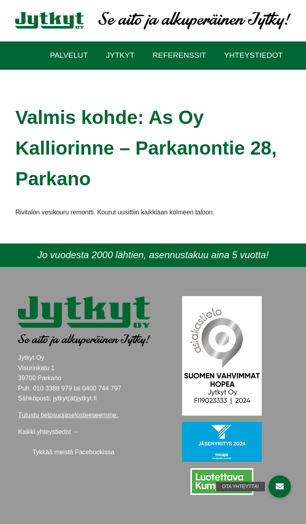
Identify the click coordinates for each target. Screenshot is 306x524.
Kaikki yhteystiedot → (48, 431)
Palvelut (69, 55)
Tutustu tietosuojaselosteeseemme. (68, 415)
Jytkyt (120, 55)
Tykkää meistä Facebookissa (73, 452)
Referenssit (179, 55)
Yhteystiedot (253, 55)
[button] (280, 486)
